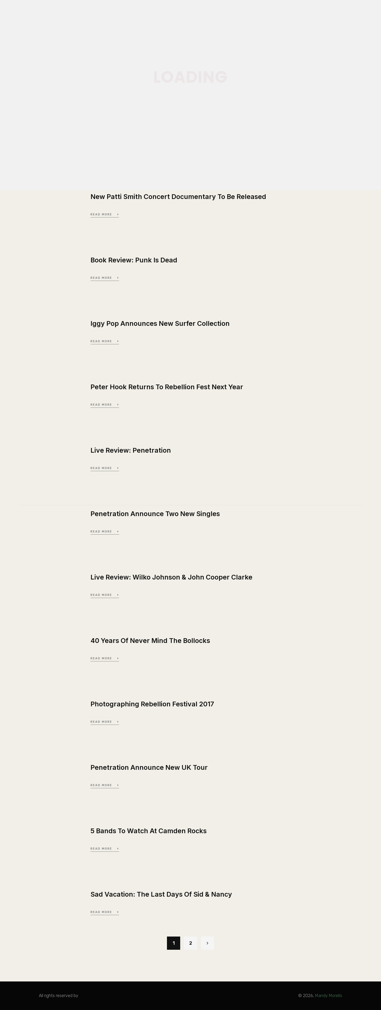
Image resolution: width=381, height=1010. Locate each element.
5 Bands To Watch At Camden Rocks (148, 831)
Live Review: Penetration (130, 450)
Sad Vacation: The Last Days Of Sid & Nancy (161, 894)
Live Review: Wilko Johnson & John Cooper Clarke (171, 577)
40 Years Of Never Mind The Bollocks (150, 641)
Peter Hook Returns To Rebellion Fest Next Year (166, 387)
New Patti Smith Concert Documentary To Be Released (178, 197)
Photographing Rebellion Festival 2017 (152, 704)
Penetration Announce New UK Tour (149, 767)
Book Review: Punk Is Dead (133, 260)
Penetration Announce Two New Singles (155, 514)
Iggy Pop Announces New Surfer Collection (160, 323)
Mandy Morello (328, 995)
